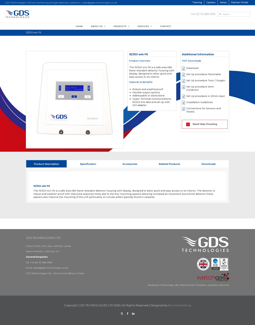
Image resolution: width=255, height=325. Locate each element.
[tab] (46, 163)
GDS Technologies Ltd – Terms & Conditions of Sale (55, 273)
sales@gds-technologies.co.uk (99, 2)
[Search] (220, 14)
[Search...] (234, 14)
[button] (204, 124)
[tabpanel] (127, 185)
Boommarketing (179, 305)
